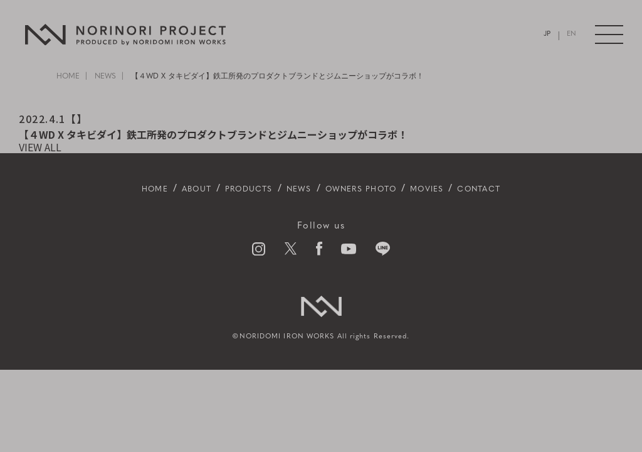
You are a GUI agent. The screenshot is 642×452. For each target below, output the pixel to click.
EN (570, 35)
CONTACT (516, 189)
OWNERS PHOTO (369, 189)
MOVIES (453, 189)
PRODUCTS (230, 189)
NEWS (105, 76)
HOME (68, 76)
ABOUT (165, 189)
